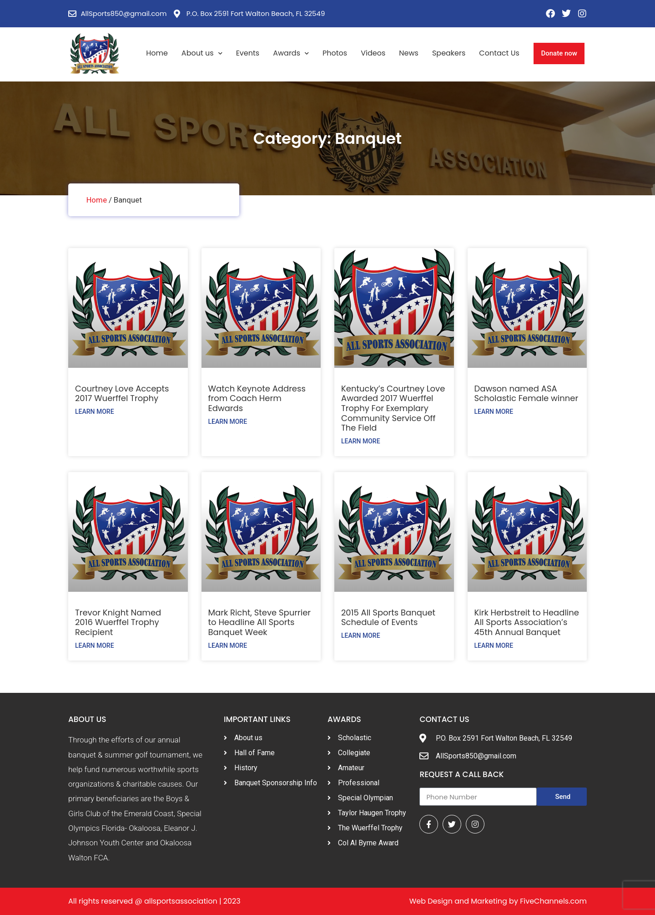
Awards (291, 53)
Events (248, 53)
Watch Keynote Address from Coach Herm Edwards (257, 398)
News (408, 53)
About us (201, 53)
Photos (334, 53)
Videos (373, 53)
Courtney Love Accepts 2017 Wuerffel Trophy (122, 393)
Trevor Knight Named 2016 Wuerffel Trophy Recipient (118, 622)
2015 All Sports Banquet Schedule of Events (388, 617)
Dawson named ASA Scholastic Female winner (526, 393)
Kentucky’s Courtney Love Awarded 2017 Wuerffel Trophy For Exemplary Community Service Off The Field (393, 408)
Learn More (94, 411)
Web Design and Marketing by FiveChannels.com (498, 901)
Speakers (448, 53)
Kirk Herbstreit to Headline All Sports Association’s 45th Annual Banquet (526, 622)
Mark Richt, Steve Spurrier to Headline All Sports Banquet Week (259, 622)
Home (157, 53)
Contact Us (499, 53)
